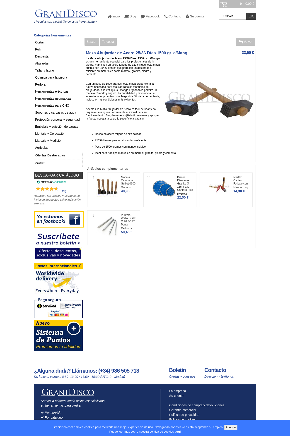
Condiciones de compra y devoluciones (195, 405)
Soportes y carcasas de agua (55, 112)
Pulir (38, 49)
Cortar (39, 42)
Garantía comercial (181, 410)
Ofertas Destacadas (50, 155)
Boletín (177, 370)
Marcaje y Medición (49, 140)
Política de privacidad (183, 415)
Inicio (114, 16)
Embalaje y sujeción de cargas (56, 126)
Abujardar (42, 63)
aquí (178, 431)
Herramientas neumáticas (53, 98)
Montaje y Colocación (50, 133)
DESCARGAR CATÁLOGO (57, 175)
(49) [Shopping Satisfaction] (63, 191)
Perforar (41, 84)
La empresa (176, 391)
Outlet (39, 163)
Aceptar (231, 427)
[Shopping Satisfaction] (51, 182)
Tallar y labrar (44, 70)
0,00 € (249, 3)
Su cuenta (195, 16)
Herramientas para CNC (52, 105)
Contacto (172, 16)
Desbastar (42, 56)
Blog (130, 16)
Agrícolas (41, 147)
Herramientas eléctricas (51, 91)
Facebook (150, 16)
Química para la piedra (51, 77)
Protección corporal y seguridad (57, 119)
